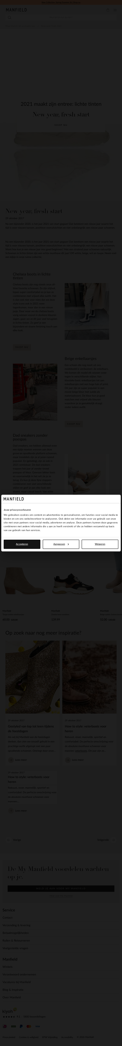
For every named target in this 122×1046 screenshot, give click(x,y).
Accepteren (22, 544)
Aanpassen (61, 544)
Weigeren (100, 544)
